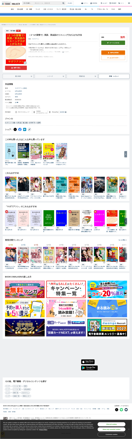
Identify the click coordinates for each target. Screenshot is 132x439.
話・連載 (29, 9)
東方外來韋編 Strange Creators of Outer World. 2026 (23, 271)
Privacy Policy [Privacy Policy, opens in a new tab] (43, 430)
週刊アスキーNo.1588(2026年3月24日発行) (99, 271)
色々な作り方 (8, 233)
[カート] (121, 3)
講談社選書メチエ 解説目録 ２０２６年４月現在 (111, 200)
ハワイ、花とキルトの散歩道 (35, 167)
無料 (119, 9)
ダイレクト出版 (10, 126)
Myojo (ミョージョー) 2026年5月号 (10, 271)
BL (86, 9)
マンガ (38, 9)
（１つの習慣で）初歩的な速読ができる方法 (86, 234)
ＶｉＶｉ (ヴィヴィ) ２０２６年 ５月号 (87, 271)
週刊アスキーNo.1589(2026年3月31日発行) (73, 271)
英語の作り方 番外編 (73, 233)
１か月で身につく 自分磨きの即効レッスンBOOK (48, 271)
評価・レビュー (114, 80)
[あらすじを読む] (63, 53)
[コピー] (29, 133)
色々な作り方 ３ (22, 233)
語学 (38, 126)
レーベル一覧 (16, 393)
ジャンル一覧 (16, 389)
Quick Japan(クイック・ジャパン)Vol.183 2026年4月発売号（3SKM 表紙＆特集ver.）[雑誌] (86, 200)
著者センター (26, 399)
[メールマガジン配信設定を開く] (126, 413)
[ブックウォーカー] (11, 3)
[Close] (129, 429)
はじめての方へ (113, 61)
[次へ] (125, 191)
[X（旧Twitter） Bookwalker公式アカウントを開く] (116, 413)
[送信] (64, 3)
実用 (16, 100)
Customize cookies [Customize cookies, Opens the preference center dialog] (111, 435)
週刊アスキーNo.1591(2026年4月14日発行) (10, 200)
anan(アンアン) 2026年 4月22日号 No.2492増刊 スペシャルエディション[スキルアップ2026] (23, 200)
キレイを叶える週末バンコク (48, 167)
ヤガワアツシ (35, 42)
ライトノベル (87, 412)
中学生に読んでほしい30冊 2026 (73, 200)
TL (92, 9)
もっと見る (123, 243)
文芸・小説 (79, 412)
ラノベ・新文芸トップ (41, 412)
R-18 (113, 9)
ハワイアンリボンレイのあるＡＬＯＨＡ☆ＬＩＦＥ (61, 167)
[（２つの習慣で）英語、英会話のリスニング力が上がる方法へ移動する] (42, 28)
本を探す (70, 3)
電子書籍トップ (7, 412)
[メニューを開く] (129, 3)
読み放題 (20, 9)
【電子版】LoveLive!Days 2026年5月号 (36, 271)
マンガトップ (16, 412)
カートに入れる (113, 46)
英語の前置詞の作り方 (48, 234)
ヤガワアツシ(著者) (21, 92)
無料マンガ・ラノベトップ (62, 412)
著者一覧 (15, 396)
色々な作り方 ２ (34, 233)
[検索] (64, 3)
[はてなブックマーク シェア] (24, 133)
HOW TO (32, 126)
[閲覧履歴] (113, 3)
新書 (99, 412)
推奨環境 (63, 115)
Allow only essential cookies (111, 430)
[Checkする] (25, 66)
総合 (12, 9)
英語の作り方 (59, 233)
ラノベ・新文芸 (61, 9)
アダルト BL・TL (102, 9)
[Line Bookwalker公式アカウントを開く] (121, 413)
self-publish (18, 94)
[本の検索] (28, 3)
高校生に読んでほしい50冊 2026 (61, 200)
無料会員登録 (113, 56)
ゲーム (103, 412)
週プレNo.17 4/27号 (48, 199)
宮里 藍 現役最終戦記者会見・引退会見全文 (23, 167)
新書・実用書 (11, 415)
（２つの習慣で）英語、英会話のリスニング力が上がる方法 (111, 234)
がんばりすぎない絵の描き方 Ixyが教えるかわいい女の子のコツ (61, 271)
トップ (8, 389)
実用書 (94, 412)
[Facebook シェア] (20, 133)
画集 (108, 412)
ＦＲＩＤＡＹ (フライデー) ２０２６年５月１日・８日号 (36, 200)
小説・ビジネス (48, 9)
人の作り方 (97, 233)
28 (16, 106)
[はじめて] (104, 3)
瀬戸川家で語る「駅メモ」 (10, 167)
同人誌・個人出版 (75, 9)
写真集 (5, 415)
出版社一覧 (16, 399)
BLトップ (51, 412)
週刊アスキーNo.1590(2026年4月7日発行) (112, 271)
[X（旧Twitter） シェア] (15, 133)
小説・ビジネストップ (28, 412)
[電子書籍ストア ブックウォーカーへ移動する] (9, 28)
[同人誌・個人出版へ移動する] (23, 28)
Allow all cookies (111, 424)
